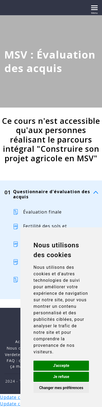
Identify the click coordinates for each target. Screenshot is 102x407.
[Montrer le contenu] (95, 192)
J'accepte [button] (61, 365)
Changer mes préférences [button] (61, 388)
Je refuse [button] (61, 376)
